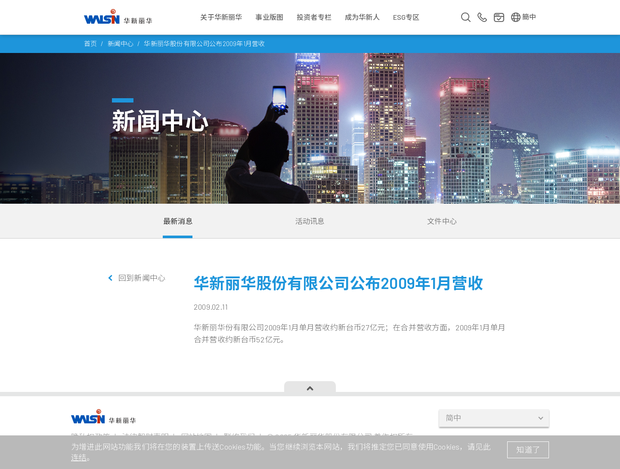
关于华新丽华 (221, 17)
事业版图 (269, 17)
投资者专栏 (314, 17)
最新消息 (178, 221)
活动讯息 (310, 221)
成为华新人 (362, 17)
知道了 (528, 449)
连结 (79, 457)
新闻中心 (121, 43)
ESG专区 (406, 17)
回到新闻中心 (141, 278)
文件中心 (442, 221)
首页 (90, 43)
